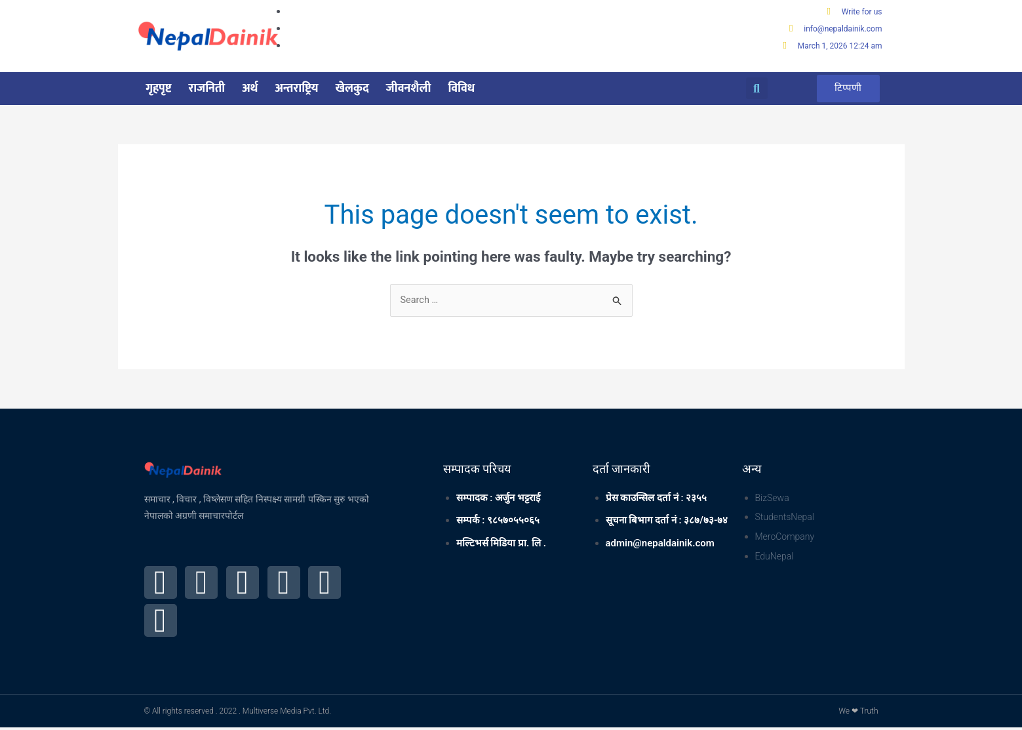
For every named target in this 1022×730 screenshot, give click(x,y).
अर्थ (250, 89)
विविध (461, 89)
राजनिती (206, 89)
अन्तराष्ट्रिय (297, 89)
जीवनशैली (408, 89)
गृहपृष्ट (159, 89)
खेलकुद (352, 89)
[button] (757, 89)
